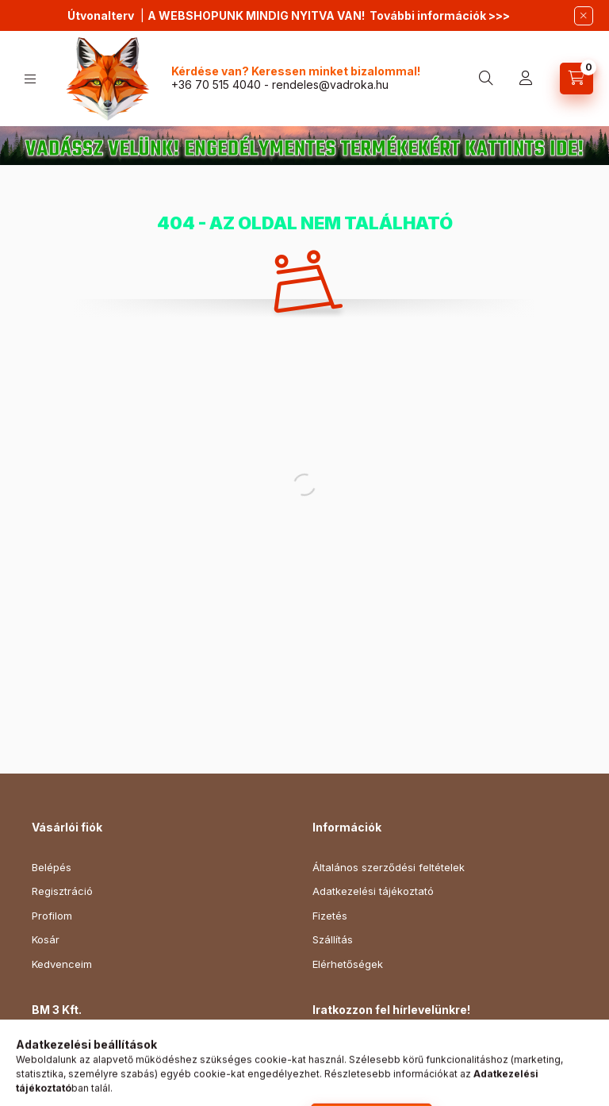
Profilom (52, 915)
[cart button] (576, 78)
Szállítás (332, 939)
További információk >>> (440, 15)
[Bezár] (583, 15)
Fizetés (329, 915)
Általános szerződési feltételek (388, 867)
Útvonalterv (100, 15)
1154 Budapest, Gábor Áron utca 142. (141, 1049)
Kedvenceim (62, 964)
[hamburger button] (30, 79)
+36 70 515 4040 (216, 84)
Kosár (45, 939)
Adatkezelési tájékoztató (373, 891)
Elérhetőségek (347, 964)
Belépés (51, 867)
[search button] (486, 78)
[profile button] (526, 78)
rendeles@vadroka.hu (330, 84)
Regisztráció (62, 891)
